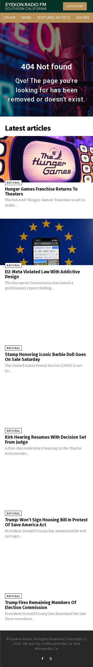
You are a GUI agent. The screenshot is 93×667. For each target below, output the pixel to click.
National (13, 182)
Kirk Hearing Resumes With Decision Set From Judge (45, 439)
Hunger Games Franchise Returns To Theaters (41, 191)
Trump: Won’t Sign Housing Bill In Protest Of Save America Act (46, 522)
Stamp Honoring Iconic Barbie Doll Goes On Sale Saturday (45, 357)
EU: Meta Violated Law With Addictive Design (42, 274)
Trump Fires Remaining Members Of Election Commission (40, 605)
